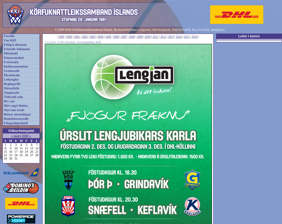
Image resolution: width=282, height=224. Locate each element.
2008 (132, 36)
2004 (101, 36)
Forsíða (9, 36)
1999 (61, 36)
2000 (69, 36)
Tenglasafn (11, 92)
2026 (25, 136)
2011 (155, 36)
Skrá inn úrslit (14, 110)
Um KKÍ (10, 40)
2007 (124, 36)
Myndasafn (12, 75)
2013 (171, 36)
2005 (108, 36)
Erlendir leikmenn (17, 49)
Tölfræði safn (13, 97)
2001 (77, 36)
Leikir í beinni (249, 36)
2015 (187, 36)
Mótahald (10, 53)
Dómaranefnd (13, 57)
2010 (148, 36)
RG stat (9, 101)
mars (17, 136)
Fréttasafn (11, 62)
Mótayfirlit (11, 88)
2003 (93, 36)
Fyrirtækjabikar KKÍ (89, 42)
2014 (179, 36)
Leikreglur (11, 79)
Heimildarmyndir (16, 118)
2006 (116, 36)
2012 (163, 36)
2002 (85, 36)
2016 (195, 36)
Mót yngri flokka (16, 105)
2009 (140, 36)
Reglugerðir (12, 84)
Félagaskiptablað (16, 123)
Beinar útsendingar (17, 114)
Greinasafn (12, 70)
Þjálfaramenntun (16, 66)
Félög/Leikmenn (15, 44)
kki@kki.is (218, 29)
